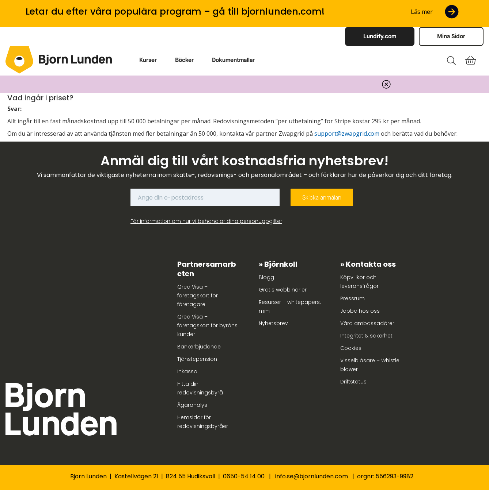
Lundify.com (379, 36)
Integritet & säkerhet (366, 335)
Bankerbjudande (199, 346)
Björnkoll (280, 264)
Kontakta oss (371, 264)
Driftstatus (353, 381)
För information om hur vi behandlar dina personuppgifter (206, 221)
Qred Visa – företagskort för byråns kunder (207, 325)
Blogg (266, 277)
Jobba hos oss (360, 311)
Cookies (350, 348)
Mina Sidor (451, 36)
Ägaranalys (192, 405)
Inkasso (187, 371)
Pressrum (352, 298)
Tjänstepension (197, 359)
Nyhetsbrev (273, 323)
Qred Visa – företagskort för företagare (197, 295)
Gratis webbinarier (283, 289)
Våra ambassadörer (367, 323)
